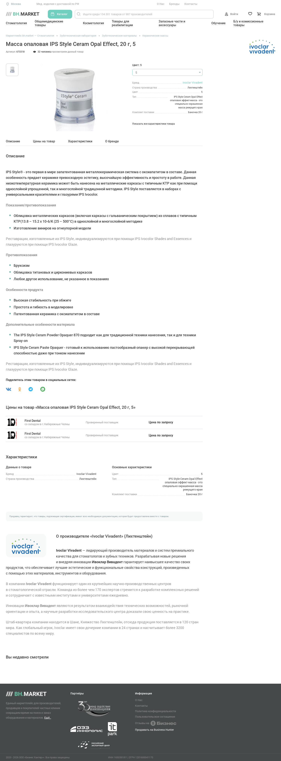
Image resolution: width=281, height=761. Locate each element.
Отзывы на (155, 723)
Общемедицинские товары (49, 23)
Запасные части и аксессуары (172, 23)
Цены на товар (44, 141)
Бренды (174, 3)
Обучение (218, 23)
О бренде (112, 141)
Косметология (93, 23)
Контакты (190, 3)
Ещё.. (47, 717)
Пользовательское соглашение (155, 716)
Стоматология (16, 23)
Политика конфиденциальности (155, 711)
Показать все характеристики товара (153, 124)
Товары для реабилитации (122, 23)
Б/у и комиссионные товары (248, 23)
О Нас (160, 3)
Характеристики (80, 141)
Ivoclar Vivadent (193, 82)
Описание (13, 141)
